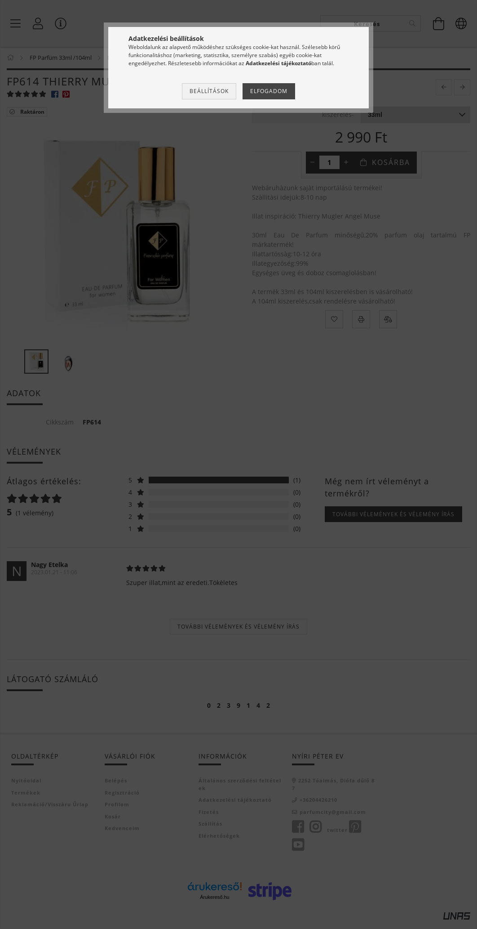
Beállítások (209, 91)
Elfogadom (268, 91)
